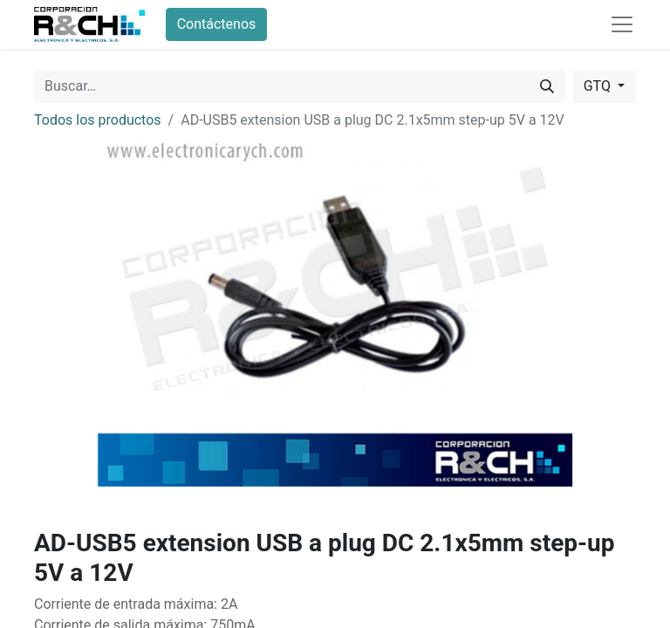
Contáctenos (216, 24)
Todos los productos (97, 120)
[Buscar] (547, 86)
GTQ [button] (599, 86)
